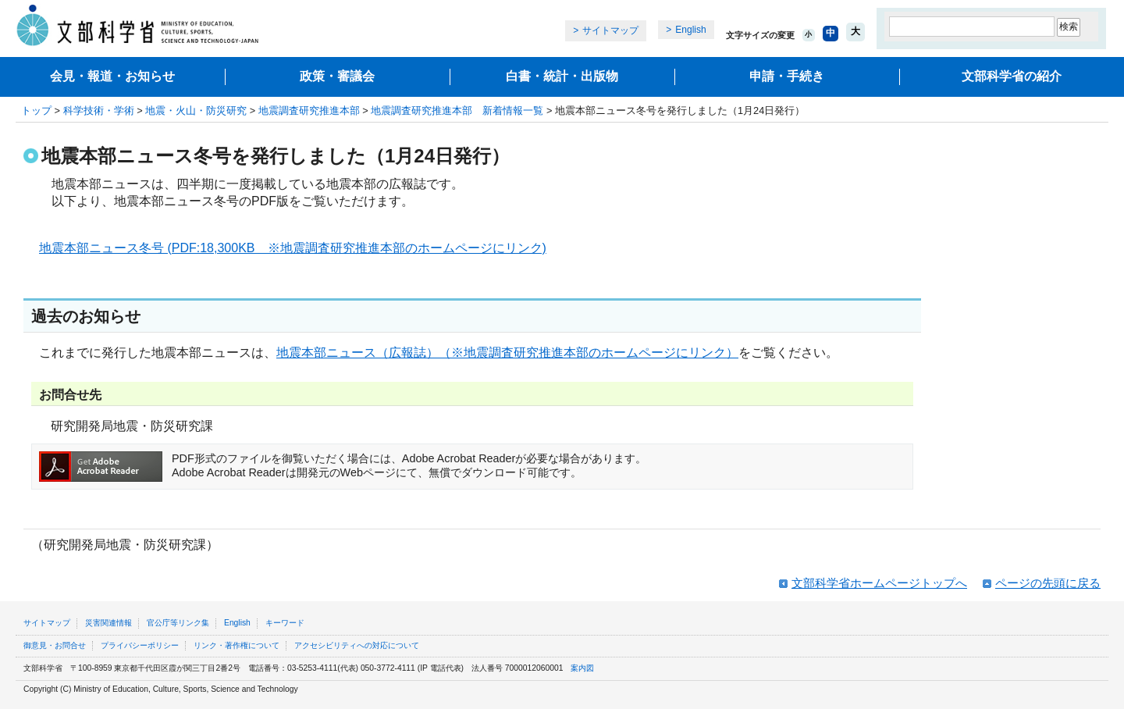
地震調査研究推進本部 (309, 110)
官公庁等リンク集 (178, 622)
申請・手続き (786, 76)
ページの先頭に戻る (1048, 583)
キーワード (284, 622)
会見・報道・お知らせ (112, 76)
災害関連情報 (108, 622)
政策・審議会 (337, 76)
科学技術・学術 (98, 110)
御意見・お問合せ (54, 645)
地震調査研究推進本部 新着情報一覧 (457, 110)
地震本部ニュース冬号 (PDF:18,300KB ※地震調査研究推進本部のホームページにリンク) (292, 248)
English (690, 29)
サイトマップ (610, 30)
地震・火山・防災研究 (196, 110)
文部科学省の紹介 (1012, 76)
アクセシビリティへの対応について (356, 645)
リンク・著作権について (236, 645)
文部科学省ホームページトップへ (879, 583)
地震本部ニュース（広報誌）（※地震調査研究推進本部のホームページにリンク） (507, 352)
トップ (36, 110)
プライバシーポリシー (140, 645)
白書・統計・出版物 (562, 76)
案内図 (582, 668)
